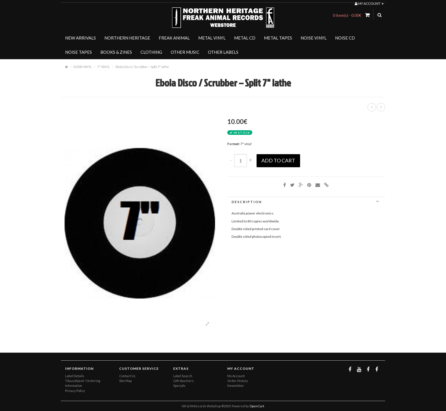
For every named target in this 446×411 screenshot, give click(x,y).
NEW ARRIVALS (80, 37)
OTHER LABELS (223, 52)
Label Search (182, 376)
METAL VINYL (212, 37)
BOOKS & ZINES (116, 52)
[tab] (306, 201)
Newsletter (235, 385)
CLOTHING (151, 52)
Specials (179, 385)
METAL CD (244, 37)
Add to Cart (278, 160)
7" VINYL (103, 67)
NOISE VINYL (314, 37)
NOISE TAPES (78, 52)
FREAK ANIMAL (174, 37)
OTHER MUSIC (185, 52)
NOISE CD (345, 37)
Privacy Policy (75, 391)
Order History (237, 381)
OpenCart (256, 406)
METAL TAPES (278, 37)
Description (306, 202)
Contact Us (127, 376)
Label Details (74, 376)
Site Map (125, 381)
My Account (236, 376)
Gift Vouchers (183, 381)
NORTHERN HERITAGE (127, 37)
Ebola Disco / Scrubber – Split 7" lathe (142, 67)
